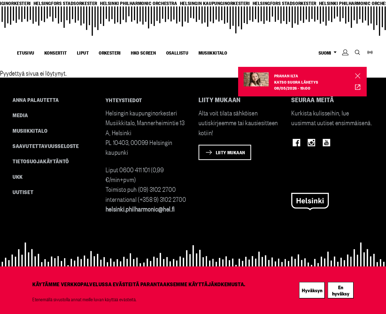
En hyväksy (340, 290)
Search (357, 52)
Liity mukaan (230, 152)
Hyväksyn (312, 289)
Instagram (311, 142)
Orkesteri (110, 52)
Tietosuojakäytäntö (41, 161)
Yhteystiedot (124, 99)
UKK (18, 176)
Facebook (296, 142)
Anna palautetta (36, 99)
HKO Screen (143, 52)
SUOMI (329, 53)
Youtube (326, 142)
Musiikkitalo (213, 52)
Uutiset (23, 191)
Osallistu (177, 52)
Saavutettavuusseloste (46, 145)
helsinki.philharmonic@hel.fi (140, 209)
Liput (83, 52)
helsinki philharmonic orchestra (138, 3)
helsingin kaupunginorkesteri (215, 3)
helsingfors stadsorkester (65, 3)
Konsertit (55, 52)
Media (20, 114)
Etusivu (25, 52)
